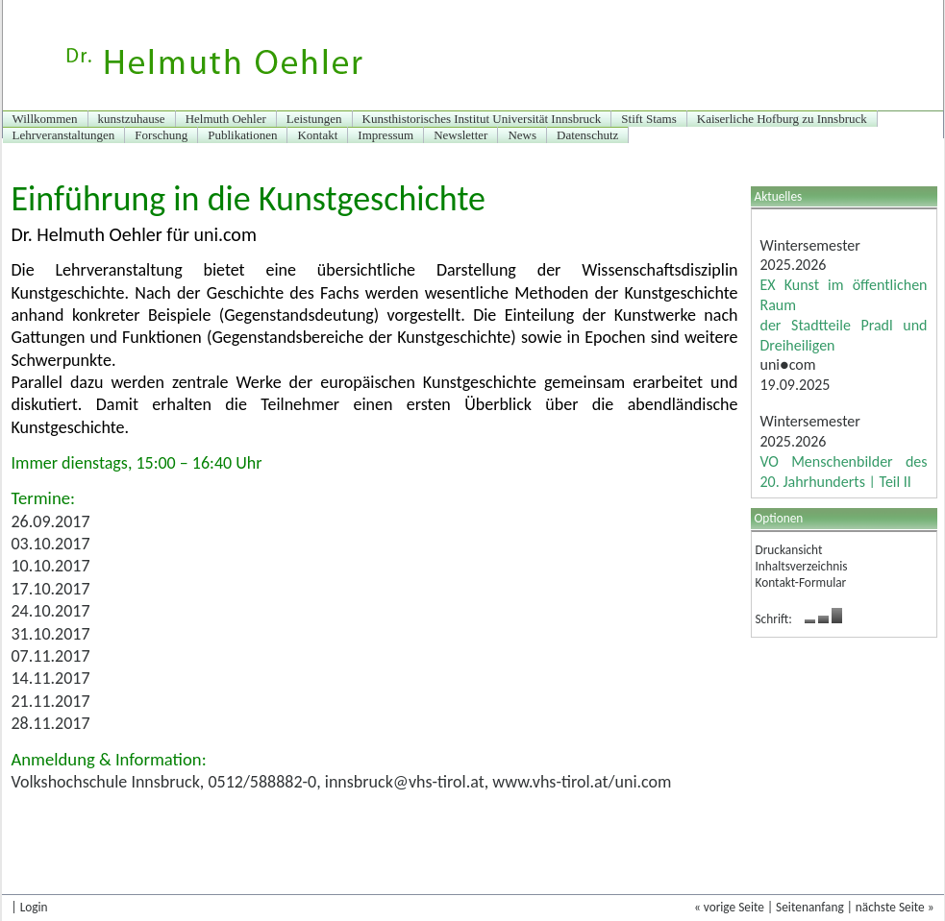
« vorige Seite (729, 907)
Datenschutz (587, 135)
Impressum (385, 135)
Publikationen (242, 135)
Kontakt (317, 135)
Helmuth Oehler (226, 118)
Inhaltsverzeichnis (802, 566)
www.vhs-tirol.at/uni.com (581, 781)
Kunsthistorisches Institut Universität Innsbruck (482, 118)
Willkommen (45, 118)
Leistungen (314, 118)
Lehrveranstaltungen (63, 135)
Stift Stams (648, 118)
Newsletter (460, 135)
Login (34, 907)
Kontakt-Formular (801, 582)
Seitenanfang (810, 907)
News (522, 135)
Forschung (161, 135)
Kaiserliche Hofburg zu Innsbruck (782, 118)
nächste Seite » (895, 907)
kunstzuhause (131, 118)
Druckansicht (789, 550)
